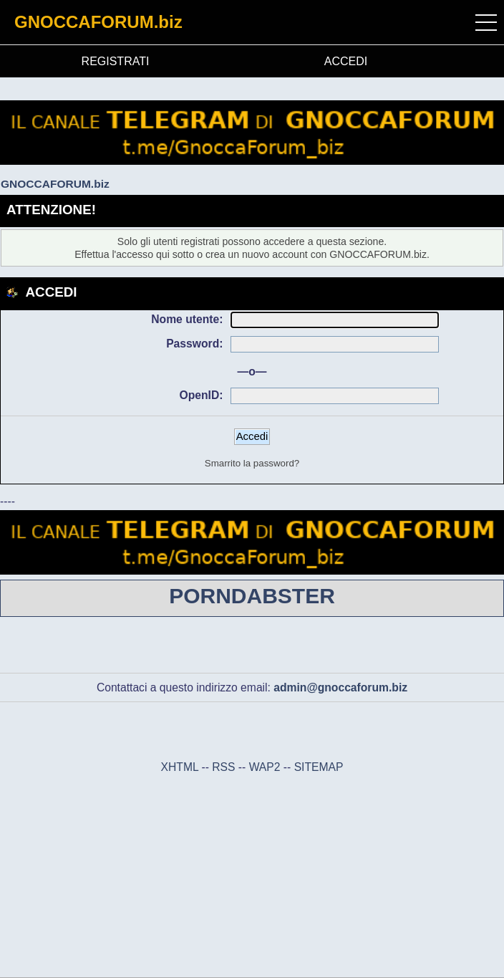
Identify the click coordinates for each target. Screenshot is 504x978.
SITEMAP (319, 767)
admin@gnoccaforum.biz (340, 687)
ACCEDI (345, 61)
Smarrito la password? (252, 463)
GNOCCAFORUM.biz (98, 22)
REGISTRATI (116, 61)
